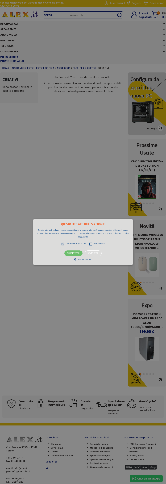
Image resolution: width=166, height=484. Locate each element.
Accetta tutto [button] (73, 253)
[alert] (83, 242)
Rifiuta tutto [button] (93, 253)
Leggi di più (83, 237)
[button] (83, 242)
